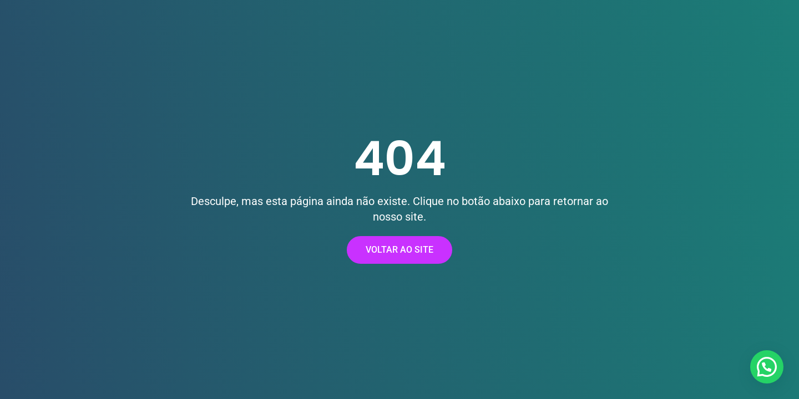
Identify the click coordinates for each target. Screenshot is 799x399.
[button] (766, 366)
